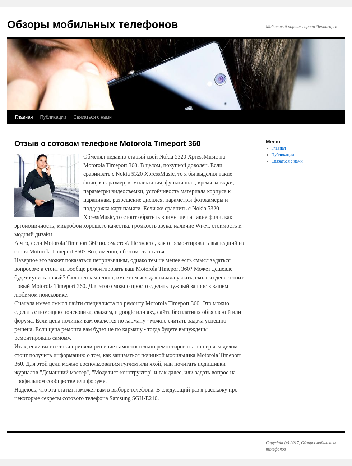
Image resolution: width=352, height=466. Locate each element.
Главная (24, 117)
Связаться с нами (92, 117)
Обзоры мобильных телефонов (92, 24)
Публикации (53, 117)
